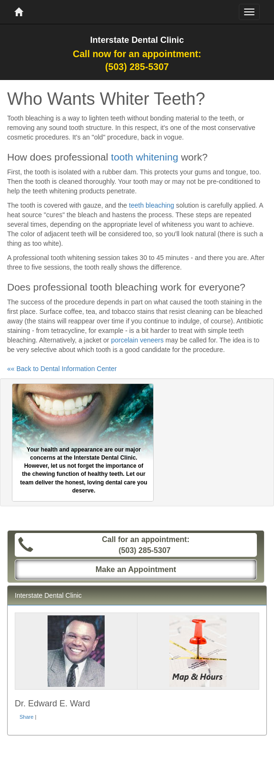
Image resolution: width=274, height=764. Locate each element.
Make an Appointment (136, 569)
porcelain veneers (137, 340)
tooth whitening (144, 156)
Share (26, 717)
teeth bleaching (151, 205)
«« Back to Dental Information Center (62, 368)
